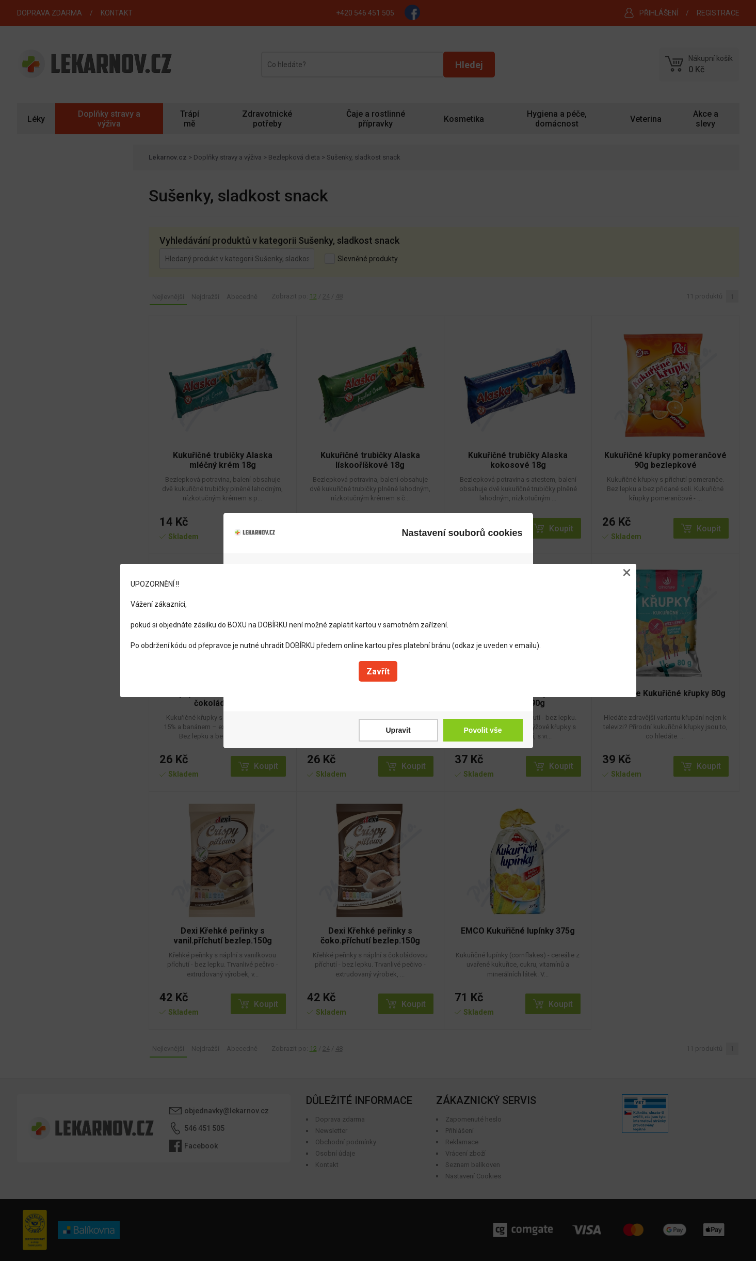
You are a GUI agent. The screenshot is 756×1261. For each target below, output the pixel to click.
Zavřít (378, 671)
